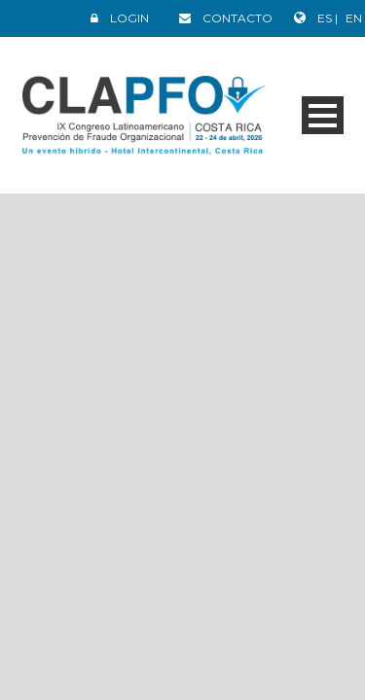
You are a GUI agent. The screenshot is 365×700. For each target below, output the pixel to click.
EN (354, 18)
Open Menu (323, 115)
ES (326, 18)
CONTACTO (237, 18)
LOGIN (129, 18)
